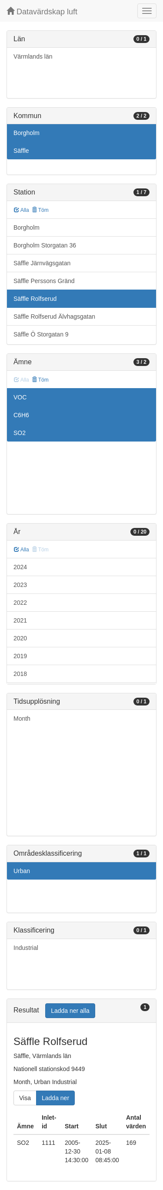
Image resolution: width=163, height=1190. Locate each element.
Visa (25, 1097)
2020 (20, 638)
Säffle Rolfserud (35, 298)
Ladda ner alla (70, 1010)
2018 (20, 673)
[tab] (81, 1011)
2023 (20, 584)
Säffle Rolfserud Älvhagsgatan (54, 316)
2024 (20, 567)
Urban (21, 870)
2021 (20, 620)
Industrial (25, 947)
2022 (20, 602)
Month (21, 718)
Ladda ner (55, 1097)
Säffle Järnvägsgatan (41, 263)
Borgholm (26, 132)
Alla (21, 210)
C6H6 (21, 415)
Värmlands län (33, 56)
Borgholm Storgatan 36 (44, 245)
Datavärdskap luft (42, 11)
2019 (20, 656)
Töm (40, 210)
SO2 (19, 432)
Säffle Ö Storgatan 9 (41, 334)
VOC (20, 397)
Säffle (21, 150)
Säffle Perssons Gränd (44, 280)
